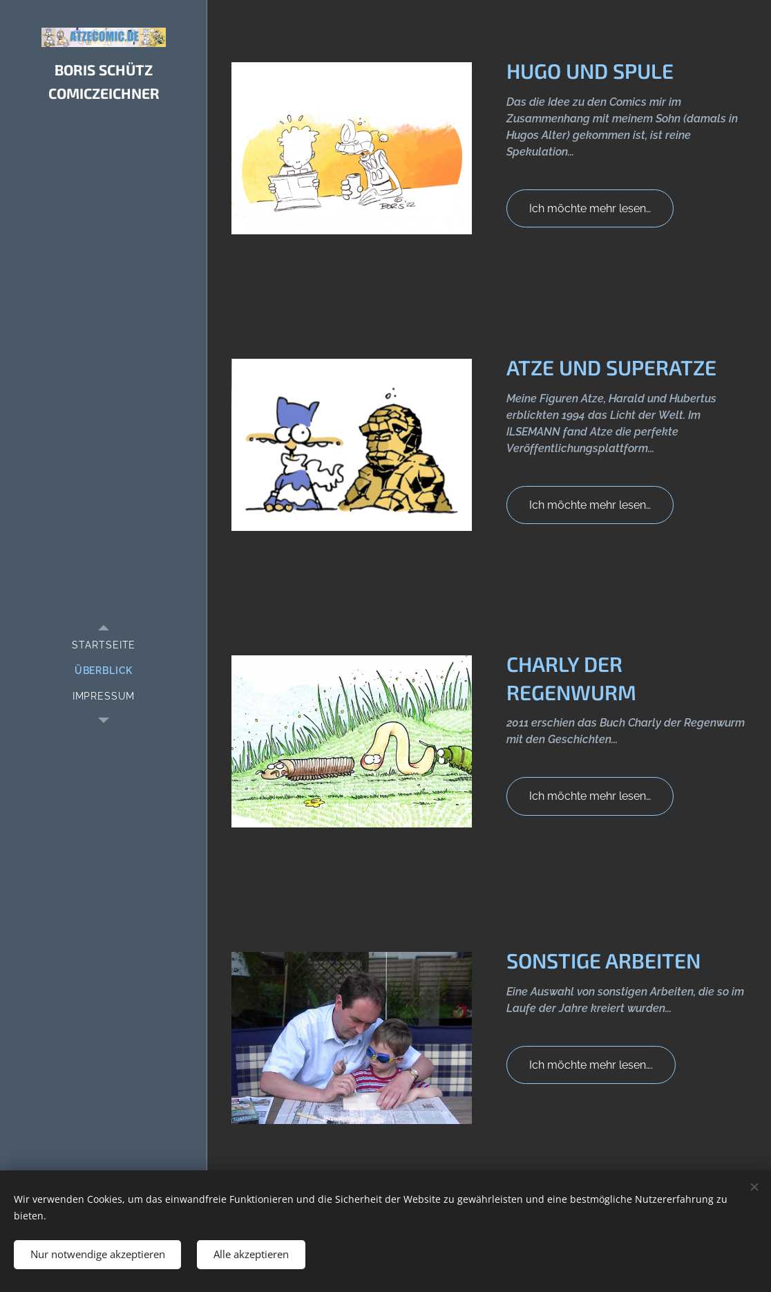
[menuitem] (103, 645)
